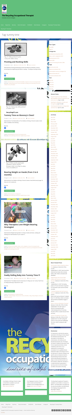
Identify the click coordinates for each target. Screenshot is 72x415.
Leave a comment (32, 65)
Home (2, 25)
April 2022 (53, 221)
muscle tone (28, 247)
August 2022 (53, 213)
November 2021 (54, 232)
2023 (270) (51, 86)
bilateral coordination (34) (54, 69)
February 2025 (54, 149)
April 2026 (53, 119)
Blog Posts (7, 25)
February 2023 (54, 200)
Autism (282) (51, 60)
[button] (5, 75)
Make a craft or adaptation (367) (56, 56)
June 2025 (53, 140)
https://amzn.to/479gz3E (36, 386)
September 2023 (54, 185)
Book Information (22, 25)
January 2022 (54, 228)
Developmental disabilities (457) (56, 54)
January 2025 (54, 151)
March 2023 (53, 198)
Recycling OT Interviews (6, 28)
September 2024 (54, 160)
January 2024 (54, 177)
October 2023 (54, 183)
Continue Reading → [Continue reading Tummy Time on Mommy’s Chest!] (9, 131)
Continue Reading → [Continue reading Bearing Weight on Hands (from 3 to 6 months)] (9, 190)
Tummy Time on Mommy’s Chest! (19, 115)
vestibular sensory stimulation (9, 84)
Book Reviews (37, 25)
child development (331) (54, 58)
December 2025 (54, 128)
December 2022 (54, 204)
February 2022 (54, 226)
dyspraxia (27, 81)
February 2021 (54, 240)
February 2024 (54, 174)
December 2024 (54, 153)
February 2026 (54, 123)
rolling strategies (35, 295)
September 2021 (54, 236)
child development (11, 81)
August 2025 (53, 136)
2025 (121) (51, 82)
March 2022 (53, 223)
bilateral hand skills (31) (54, 73)
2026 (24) (51, 80)
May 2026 (53, 117)
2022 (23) (51, 89)
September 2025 (54, 134)
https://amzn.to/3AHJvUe (56, 391)
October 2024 (54, 157)
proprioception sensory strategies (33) (57, 71)
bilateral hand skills (12, 247)
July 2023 (53, 189)
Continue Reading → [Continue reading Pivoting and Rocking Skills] (9, 78)
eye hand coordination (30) (55, 75)
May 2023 (53, 194)
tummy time (38, 83)
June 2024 (53, 166)
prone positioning (32, 83)
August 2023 (53, 187)
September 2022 (54, 211)
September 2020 (54, 247)
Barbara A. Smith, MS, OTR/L (20, 65)
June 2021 (53, 238)
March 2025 (53, 147)
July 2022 (53, 215)
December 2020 (54, 245)
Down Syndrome (23, 247)
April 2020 (53, 255)
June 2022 (53, 217)
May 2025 (53, 143)
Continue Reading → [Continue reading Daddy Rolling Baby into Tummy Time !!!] (9, 291)
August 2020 (53, 249)
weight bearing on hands (25, 135)
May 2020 (53, 253)
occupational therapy (19, 294)
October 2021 (54, 234)
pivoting (26, 83)
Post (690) (51, 47)
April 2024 (53, 170)
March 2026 (53, 121)
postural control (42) (53, 67)
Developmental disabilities (20, 81)
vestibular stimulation (8, 297)
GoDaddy (3, 412)
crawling (10, 83)
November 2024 (54, 155)
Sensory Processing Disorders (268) (57, 62)
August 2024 (53, 162)
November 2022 (54, 206)
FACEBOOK (29, 25)
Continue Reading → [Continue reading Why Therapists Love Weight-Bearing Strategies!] (9, 243)
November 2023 (54, 181)
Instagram (44, 25)
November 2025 (54, 130)
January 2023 (54, 202)
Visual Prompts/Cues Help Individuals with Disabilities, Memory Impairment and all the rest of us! (60, 98)
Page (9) (51, 49)
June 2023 (53, 191)
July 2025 (53, 138)
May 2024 (53, 168)
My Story (14, 25)
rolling (30, 295)
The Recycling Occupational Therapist (18, 15)
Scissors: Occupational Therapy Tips (59, 315)
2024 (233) (51, 84)
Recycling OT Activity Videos (54, 25)
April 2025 (53, 145)
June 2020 (53, 251)
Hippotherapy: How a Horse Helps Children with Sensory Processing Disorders (58, 279)
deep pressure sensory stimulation (18, 83)
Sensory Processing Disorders (34, 81)
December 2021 (54, 230)
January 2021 (54, 242)
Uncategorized (17, 193)
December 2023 (54, 179)
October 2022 (54, 208)
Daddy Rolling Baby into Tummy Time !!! (22, 275)
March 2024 (53, 172)
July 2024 (53, 164)
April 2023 (53, 196)
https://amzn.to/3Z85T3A (8, 386)
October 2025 (54, 132)
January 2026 (54, 126)
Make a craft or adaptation (23, 246)
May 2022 (53, 219)
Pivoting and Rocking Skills (16, 62)
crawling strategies (12, 295)
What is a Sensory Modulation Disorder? (59, 303)
